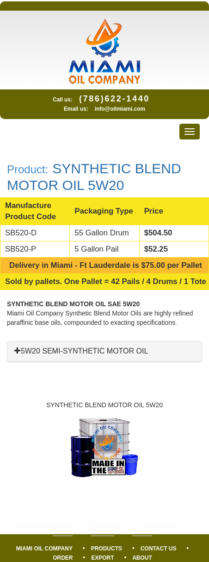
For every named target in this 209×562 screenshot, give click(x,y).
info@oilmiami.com (120, 109)
